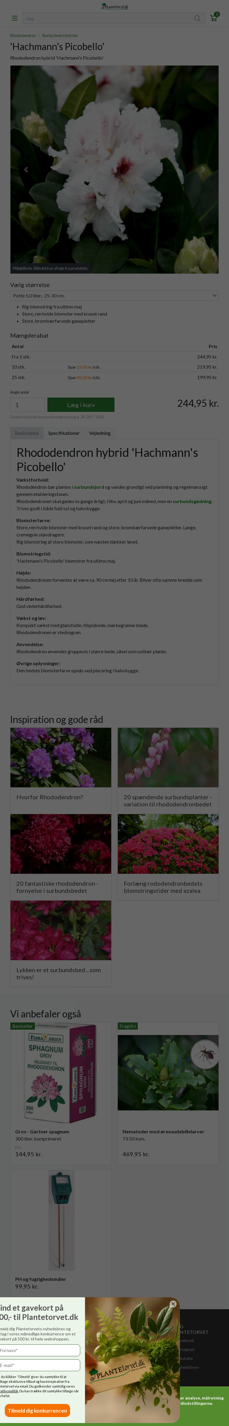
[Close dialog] (33, 1304)
